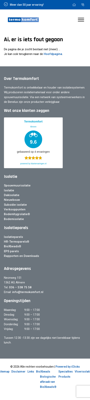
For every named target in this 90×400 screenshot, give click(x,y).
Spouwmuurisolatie (17, 185)
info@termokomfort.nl (27, 292)
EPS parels (11, 251)
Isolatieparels (13, 237)
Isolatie (9, 190)
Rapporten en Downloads (21, 256)
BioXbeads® (12, 246)
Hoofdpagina (53, 54)
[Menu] (81, 20)
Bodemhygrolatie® (17, 214)
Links (30, 371)
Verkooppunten (14, 209)
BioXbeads (43, 371)
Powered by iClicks (67, 366)
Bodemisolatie (14, 219)
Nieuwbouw (12, 200)
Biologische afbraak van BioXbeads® (48, 381)
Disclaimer (18, 371)
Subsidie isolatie (15, 204)
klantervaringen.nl (38, 164)
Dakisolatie (11, 195)
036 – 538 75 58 (20, 287)
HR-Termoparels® (16, 241)
